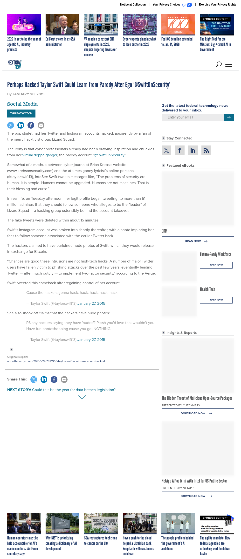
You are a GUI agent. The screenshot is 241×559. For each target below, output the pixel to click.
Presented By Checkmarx (181, 405)
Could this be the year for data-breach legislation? (74, 390)
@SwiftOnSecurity (109, 155)
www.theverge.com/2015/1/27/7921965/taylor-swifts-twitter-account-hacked (56, 361)
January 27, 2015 (91, 303)
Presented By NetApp (177, 488)
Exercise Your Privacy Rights (217, 4)
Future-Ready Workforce (215, 254)
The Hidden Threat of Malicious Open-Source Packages (197, 398)
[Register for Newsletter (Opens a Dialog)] (229, 117)
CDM (164, 231)
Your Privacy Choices (172, 5)
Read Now (197, 241)
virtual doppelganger (39, 155)
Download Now (198, 413)
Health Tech (207, 289)
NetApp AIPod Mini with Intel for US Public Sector (194, 481)
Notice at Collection (133, 4)
